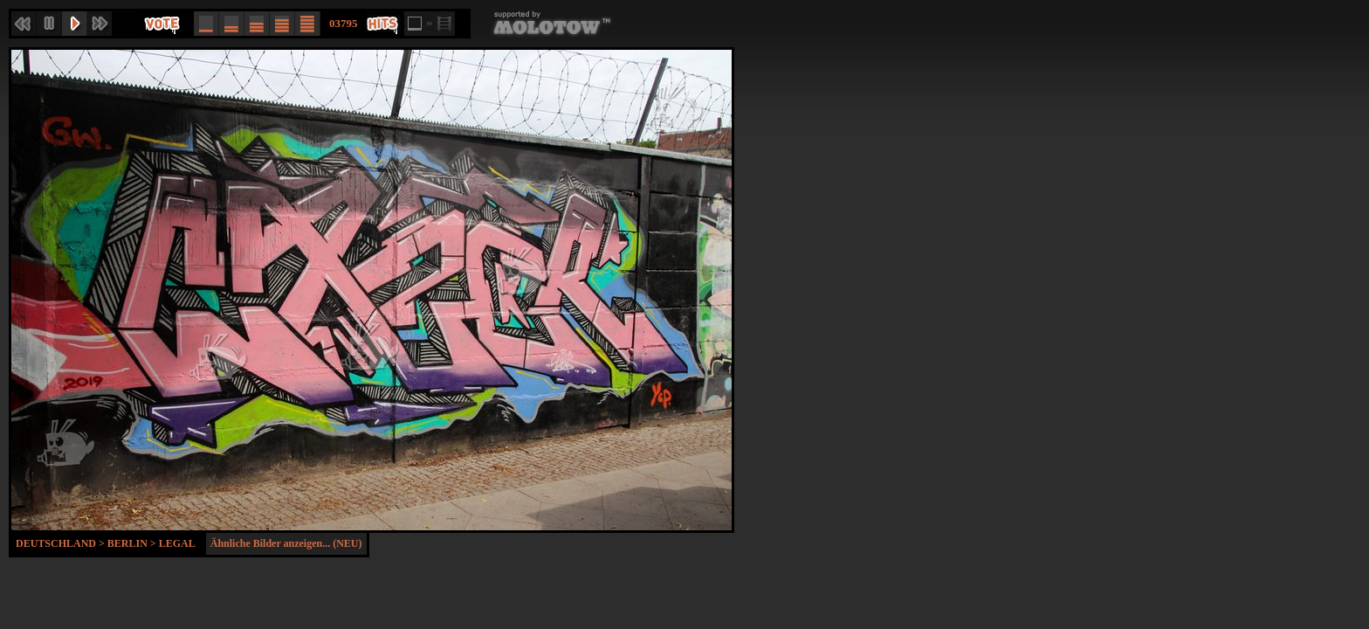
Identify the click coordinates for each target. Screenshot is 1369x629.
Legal (177, 543)
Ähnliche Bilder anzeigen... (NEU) (286, 543)
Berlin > (133, 543)
